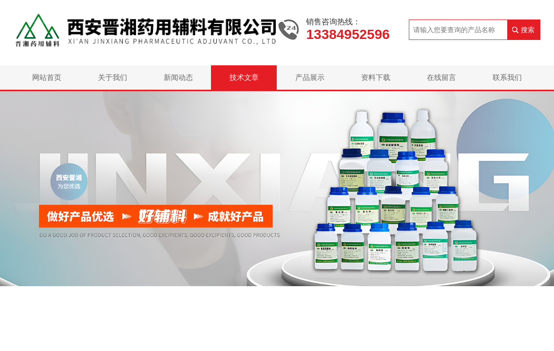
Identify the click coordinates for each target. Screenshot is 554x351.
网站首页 (46, 77)
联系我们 (507, 77)
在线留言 (441, 77)
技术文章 (244, 77)
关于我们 (112, 77)
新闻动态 (178, 77)
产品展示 (310, 77)
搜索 (528, 30)
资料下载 (375, 77)
